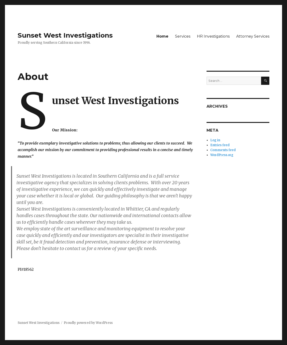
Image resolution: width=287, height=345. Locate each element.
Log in (215, 140)
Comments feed (223, 150)
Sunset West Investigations (65, 35)
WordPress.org (221, 155)
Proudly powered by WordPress (88, 323)
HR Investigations (213, 36)
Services (182, 36)
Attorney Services (252, 36)
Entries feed (220, 145)
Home (162, 36)
